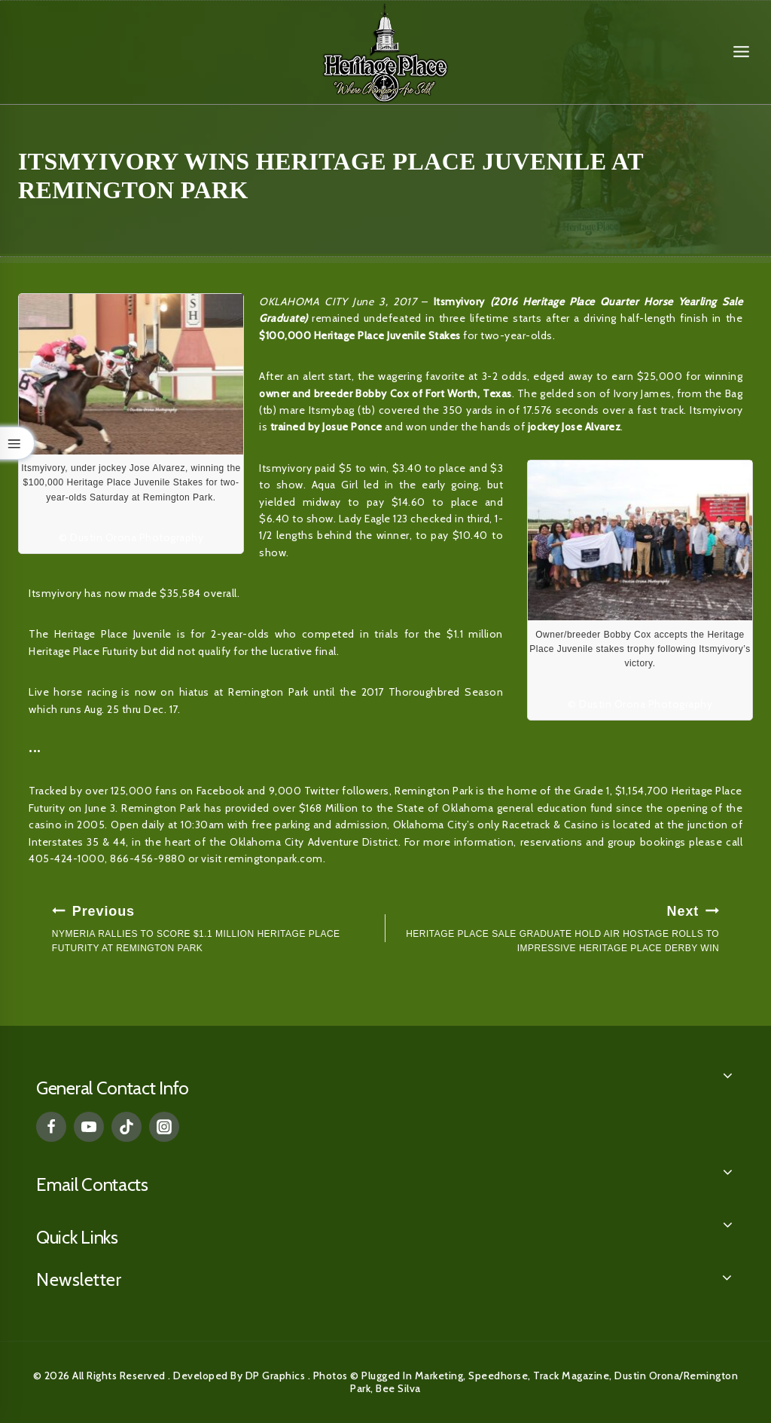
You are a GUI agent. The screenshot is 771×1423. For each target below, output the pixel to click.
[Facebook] (51, 1127)
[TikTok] (126, 1127)
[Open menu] (741, 52)
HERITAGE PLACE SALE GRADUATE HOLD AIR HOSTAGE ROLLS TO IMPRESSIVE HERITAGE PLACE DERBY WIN (557, 927)
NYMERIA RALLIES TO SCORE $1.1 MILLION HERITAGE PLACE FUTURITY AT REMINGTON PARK (214, 927)
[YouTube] (89, 1127)
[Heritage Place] (385, 52)
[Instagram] (164, 1127)
